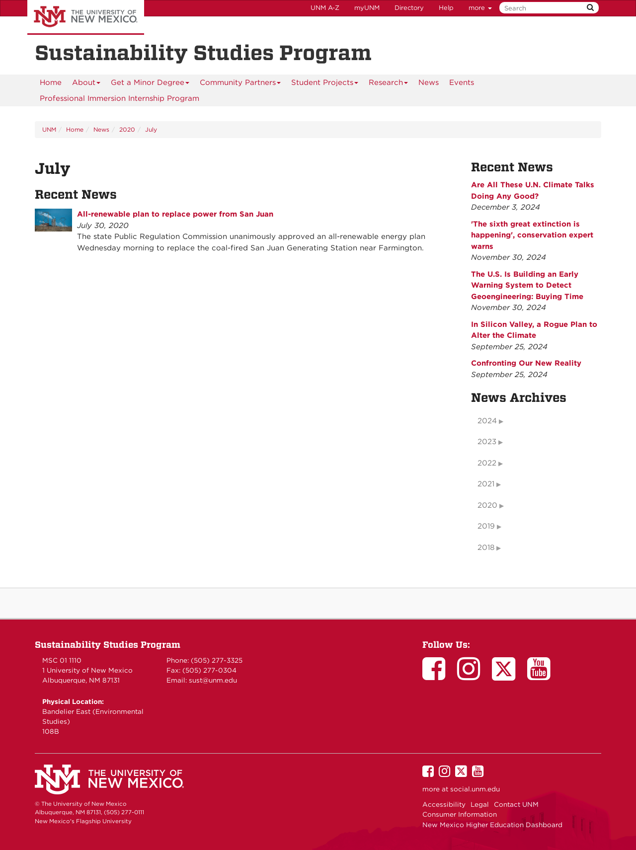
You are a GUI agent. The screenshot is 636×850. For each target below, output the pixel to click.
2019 (486, 526)
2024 (487, 420)
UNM (49, 129)
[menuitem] (51, 82)
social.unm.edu (475, 789)
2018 (485, 547)
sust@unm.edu (213, 680)
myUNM (367, 7)
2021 (485, 483)
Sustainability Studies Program (107, 644)
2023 (486, 441)
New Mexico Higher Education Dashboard (492, 825)
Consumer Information (459, 814)
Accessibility (444, 804)
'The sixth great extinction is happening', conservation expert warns (532, 235)
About (86, 84)
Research (388, 84)
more (480, 7)
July (151, 129)
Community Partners (240, 84)
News (428, 82)
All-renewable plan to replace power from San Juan (175, 214)
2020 (127, 129)
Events (461, 82)
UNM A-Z (325, 7)
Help (446, 7)
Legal (480, 804)
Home (51, 82)
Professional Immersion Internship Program (119, 98)
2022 (486, 463)
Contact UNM (516, 804)
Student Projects (325, 84)
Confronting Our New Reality (526, 363)
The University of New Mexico (85, 17)
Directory (409, 7)
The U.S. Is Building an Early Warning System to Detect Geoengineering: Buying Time (527, 285)
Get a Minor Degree (150, 84)
